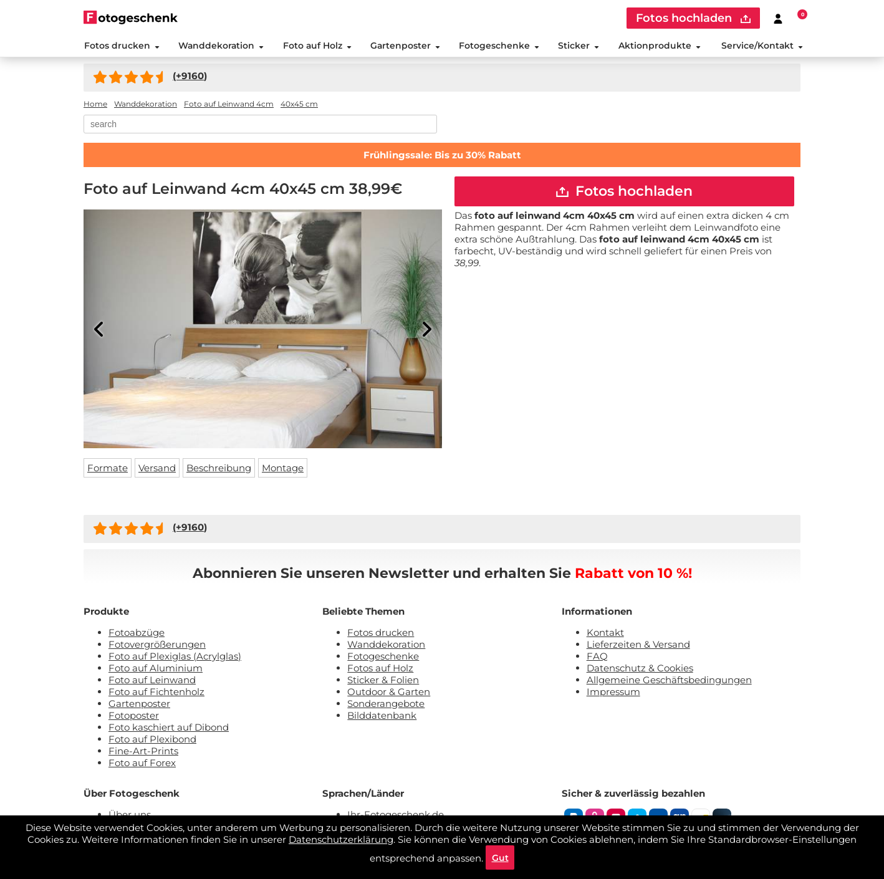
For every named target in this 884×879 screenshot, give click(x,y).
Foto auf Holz (316, 46)
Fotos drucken (121, 46)
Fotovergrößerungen (157, 645)
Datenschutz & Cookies (640, 669)
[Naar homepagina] (131, 17)
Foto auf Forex (142, 764)
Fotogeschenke (499, 46)
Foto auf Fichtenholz (156, 693)
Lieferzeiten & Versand (638, 645)
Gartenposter (405, 46)
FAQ (597, 657)
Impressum (613, 693)
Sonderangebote (386, 705)
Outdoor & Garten (388, 693)
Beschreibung (218, 469)
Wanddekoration (220, 46)
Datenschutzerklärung (341, 839)
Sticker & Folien (383, 681)
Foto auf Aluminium (155, 669)
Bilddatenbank (381, 717)
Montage (283, 469)
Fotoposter (133, 717)
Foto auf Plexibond (152, 740)
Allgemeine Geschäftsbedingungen (669, 681)
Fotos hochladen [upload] (693, 18)
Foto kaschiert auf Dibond (168, 728)
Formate (107, 469)
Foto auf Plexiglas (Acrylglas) (174, 657)
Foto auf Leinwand (152, 681)
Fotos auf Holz (380, 669)
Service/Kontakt (763, 46)
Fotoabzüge (136, 634)
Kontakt (605, 634)
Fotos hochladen (624, 193)
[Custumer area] (778, 18)
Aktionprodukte (659, 46)
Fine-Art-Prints (143, 752)
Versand (157, 469)
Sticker (578, 46)
